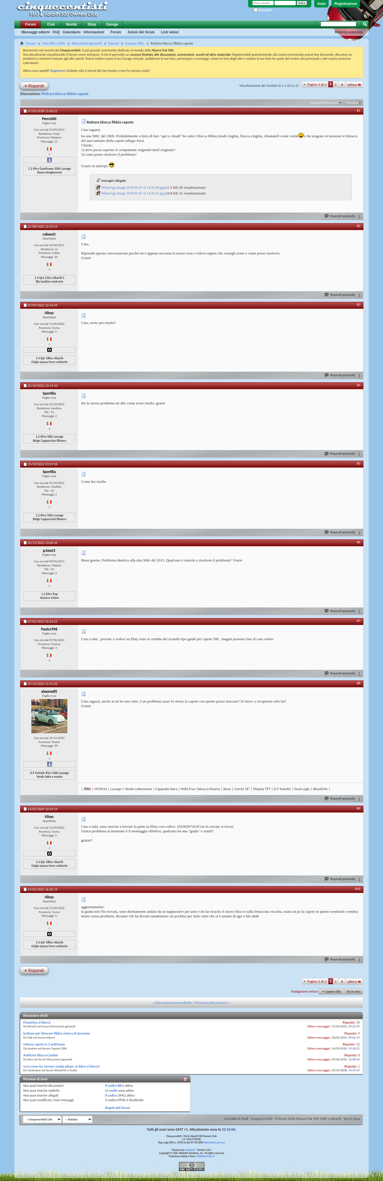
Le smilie (111, 1091)
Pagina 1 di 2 (317, 84)
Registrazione (345, 4)
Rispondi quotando (340, 216)
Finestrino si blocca (37, 1022)
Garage (112, 24)
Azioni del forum (141, 32)
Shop (91, 24)
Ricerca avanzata (349, 32)
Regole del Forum (117, 1108)
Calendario (72, 32)
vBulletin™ (191, 1149)
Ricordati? (263, 10)
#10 (357, 889)
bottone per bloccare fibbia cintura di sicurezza (56, 1033)
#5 (358, 464)
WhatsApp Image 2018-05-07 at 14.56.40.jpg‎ (132, 188)
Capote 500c (134, 43)
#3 (358, 305)
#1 (358, 111)
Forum (30, 24)
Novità (71, 24)
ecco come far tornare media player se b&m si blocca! (61, 1066)
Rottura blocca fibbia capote (65, 93)
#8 (358, 683)
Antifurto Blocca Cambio (40, 1055)
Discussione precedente (174, 1002)
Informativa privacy (214, 1142)
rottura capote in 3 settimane (44, 1044)
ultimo (354, 84)
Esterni (113, 43)
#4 (358, 385)
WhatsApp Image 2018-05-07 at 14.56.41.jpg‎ (132, 193)
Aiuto (321, 4)
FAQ (56, 32)
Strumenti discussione (324, 103)
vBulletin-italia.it (205, 1156)
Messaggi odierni (36, 32)
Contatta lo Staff (236, 1118)
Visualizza (352, 103)
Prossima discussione (211, 1002)
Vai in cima (353, 991)
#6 (358, 542)
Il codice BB (113, 1086)
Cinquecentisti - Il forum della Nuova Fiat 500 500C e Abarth (296, 1118)
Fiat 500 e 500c (53, 43)
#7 (358, 621)
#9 (358, 808)
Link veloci (170, 32)
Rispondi (34, 85)
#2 (358, 226)
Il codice (111, 1095)
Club (51, 24)
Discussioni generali (87, 43)
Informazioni (94, 32)
